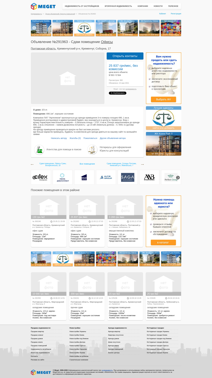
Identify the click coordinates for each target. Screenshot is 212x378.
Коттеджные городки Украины (158, 331)
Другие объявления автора (113, 138)
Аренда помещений (115, 349)
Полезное (173, 6)
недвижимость (131, 89)
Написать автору (59, 138)
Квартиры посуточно (116, 335)
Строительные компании (79, 360)
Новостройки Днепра (77, 342)
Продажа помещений (39, 345)
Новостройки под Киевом (79, 338)
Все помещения (87, 164)
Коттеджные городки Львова (157, 353)
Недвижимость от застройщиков (82, 6)
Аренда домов (113, 338)
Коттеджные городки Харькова (158, 349)
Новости (158, 6)
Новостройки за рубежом (79, 356)
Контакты (34, 356)
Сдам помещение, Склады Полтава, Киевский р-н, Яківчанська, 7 (121, 164)
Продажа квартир (37, 331)
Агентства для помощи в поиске (63, 149)
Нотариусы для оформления (115, 147)
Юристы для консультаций (114, 150)
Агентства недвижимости (40, 353)
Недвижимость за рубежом (41, 349)
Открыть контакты (125, 56)
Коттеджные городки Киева (157, 335)
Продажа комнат (37, 335)
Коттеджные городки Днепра (157, 342)
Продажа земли (37, 342)
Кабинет (162, 14)
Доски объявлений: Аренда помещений (60, 14)
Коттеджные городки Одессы (158, 345)
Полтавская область (43, 48)
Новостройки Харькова (78, 349)
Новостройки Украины (78, 331)
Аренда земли (113, 345)
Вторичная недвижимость (118, 6)
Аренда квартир (114, 331)
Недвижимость (36, 14)
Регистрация (176, 14)
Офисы (107, 42)
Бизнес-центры (114, 353)
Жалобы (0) (75, 138)
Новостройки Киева (77, 335)
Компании (143, 6)
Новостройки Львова (77, 353)
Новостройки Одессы (78, 345)
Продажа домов (37, 338)
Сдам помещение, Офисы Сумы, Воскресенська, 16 (52, 164)
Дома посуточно (114, 342)
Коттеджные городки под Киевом (159, 338)
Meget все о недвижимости (41, 372)
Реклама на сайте (37, 360)
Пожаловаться (90, 138)
